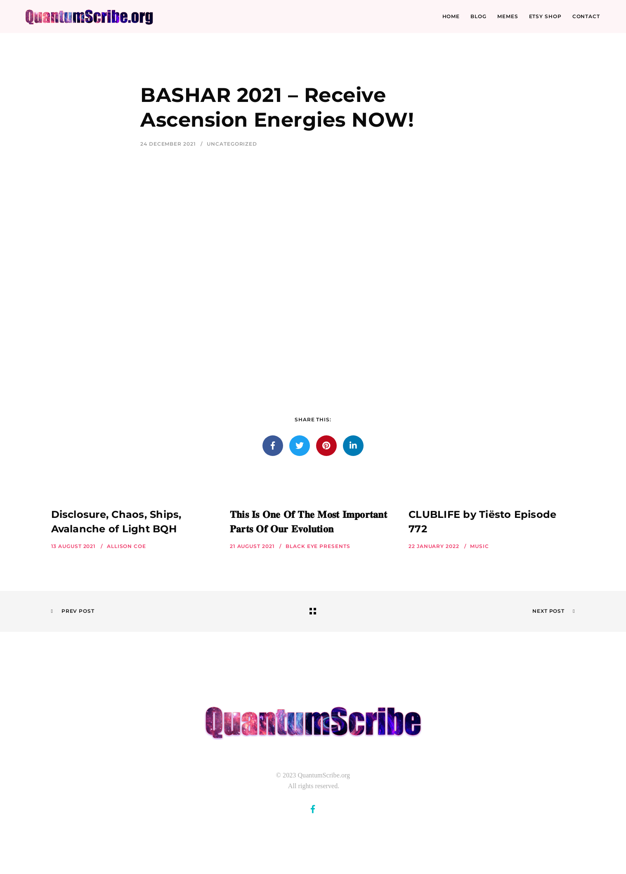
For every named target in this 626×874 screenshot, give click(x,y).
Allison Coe (126, 546)
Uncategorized (232, 144)
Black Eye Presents (318, 546)
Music (479, 546)
